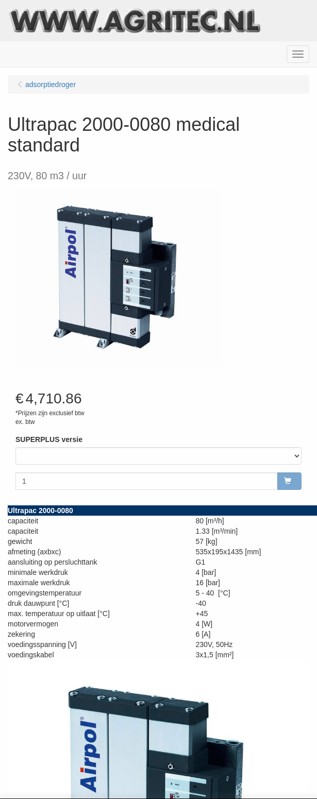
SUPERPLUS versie (48, 439)
